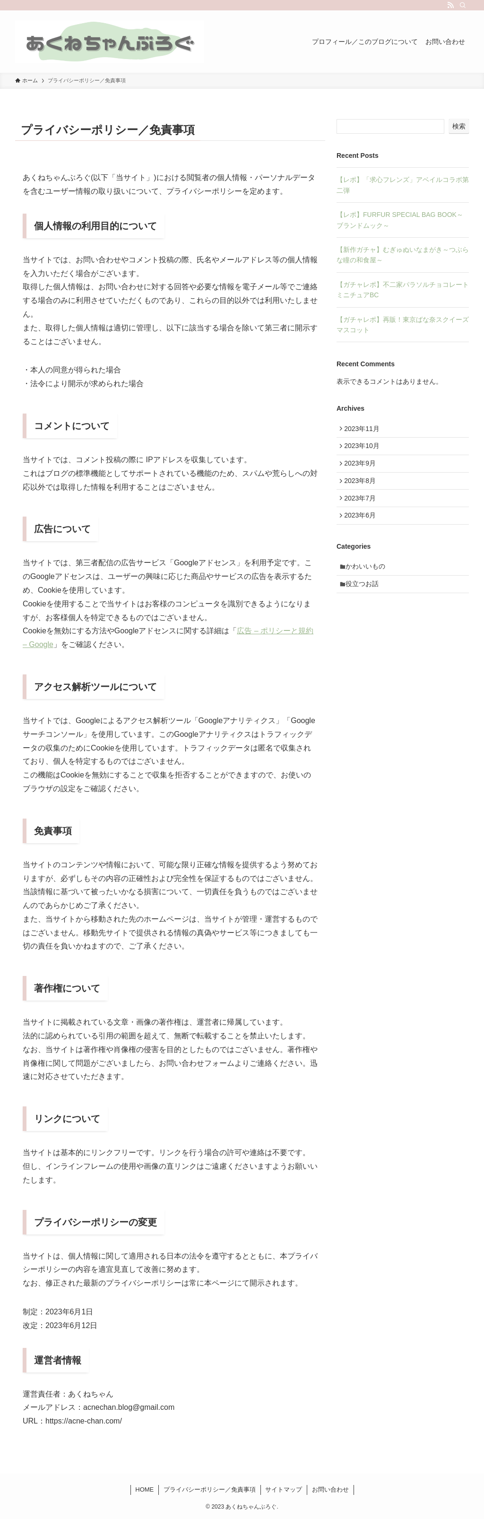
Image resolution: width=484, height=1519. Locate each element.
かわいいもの (368, 581)
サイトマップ (283, 1489)
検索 (459, 126)
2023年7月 (362, 508)
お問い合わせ (330, 1489)
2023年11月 (364, 429)
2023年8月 (362, 488)
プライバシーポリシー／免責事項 (210, 1489)
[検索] (463, 5)
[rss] (450, 5)
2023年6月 (362, 528)
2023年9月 (362, 469)
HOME (144, 1489)
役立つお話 (364, 601)
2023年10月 (364, 449)
